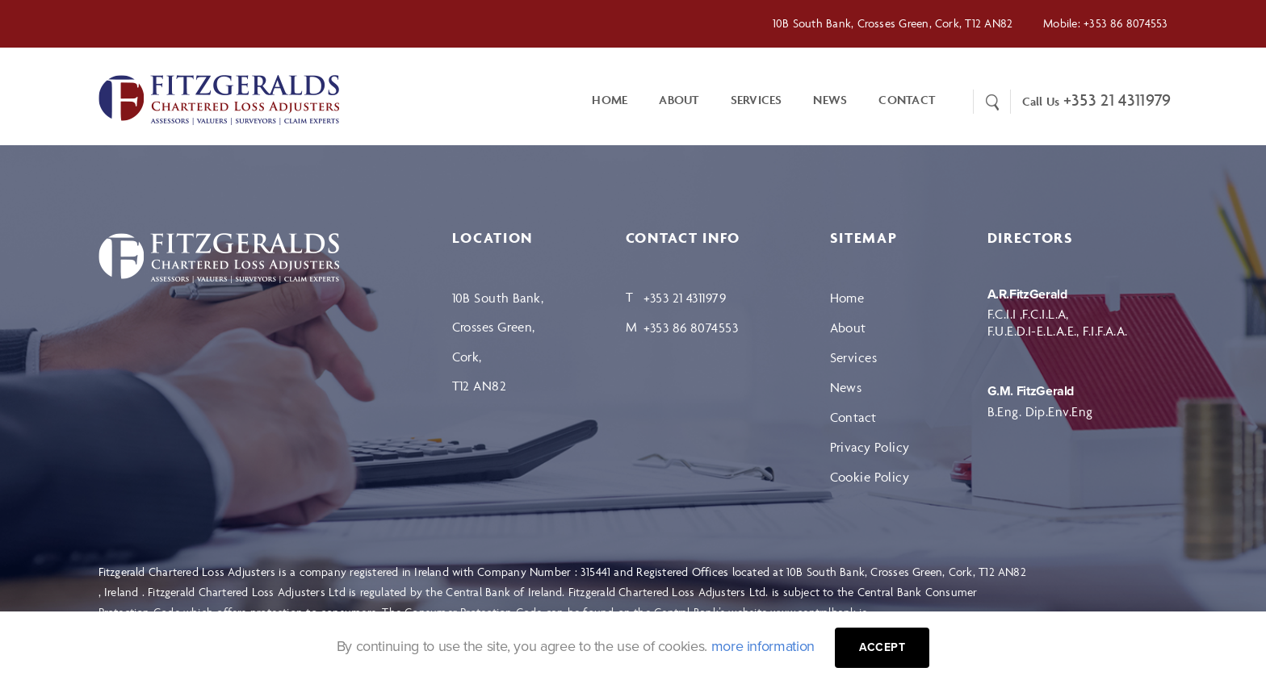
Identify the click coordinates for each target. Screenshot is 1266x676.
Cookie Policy (870, 477)
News (830, 99)
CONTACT (906, 99)
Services (756, 99)
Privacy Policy (870, 447)
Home (609, 99)
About (678, 99)
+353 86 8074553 (1125, 23)
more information (763, 646)
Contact (853, 417)
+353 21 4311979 (1117, 100)
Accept (882, 647)
